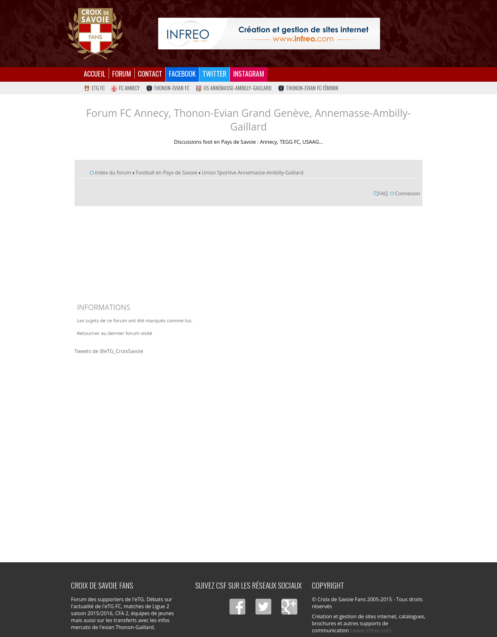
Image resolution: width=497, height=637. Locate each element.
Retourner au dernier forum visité (114, 333)
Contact (150, 73)
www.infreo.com (372, 630)
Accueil (95, 73)
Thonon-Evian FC (168, 88)
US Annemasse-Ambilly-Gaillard (234, 88)
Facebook (182, 73)
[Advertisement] (248, 253)
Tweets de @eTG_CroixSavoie (108, 351)
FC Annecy (125, 88)
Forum (121, 73)
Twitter (214, 73)
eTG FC (94, 88)
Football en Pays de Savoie (166, 172)
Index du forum (113, 172)
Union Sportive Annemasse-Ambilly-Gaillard (253, 172)
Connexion (407, 193)
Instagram (248, 73)
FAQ (383, 193)
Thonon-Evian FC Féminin (308, 88)
